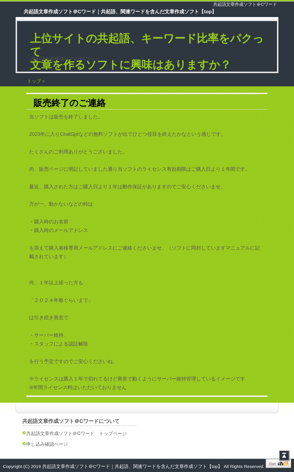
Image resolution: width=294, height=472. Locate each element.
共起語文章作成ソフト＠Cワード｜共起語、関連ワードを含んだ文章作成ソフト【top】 (133, 466)
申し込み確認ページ (47, 444)
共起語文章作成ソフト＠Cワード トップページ (76, 433)
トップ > (36, 81)
